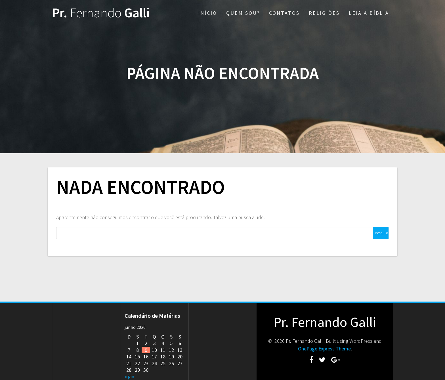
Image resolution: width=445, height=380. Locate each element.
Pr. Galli (101, 13)
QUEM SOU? (243, 13)
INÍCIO (207, 13)
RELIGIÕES (324, 13)
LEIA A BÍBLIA (369, 13)
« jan (129, 376)
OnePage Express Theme (324, 348)
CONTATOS (284, 13)
